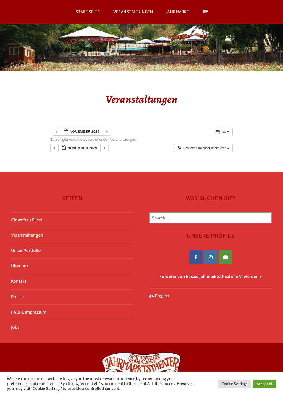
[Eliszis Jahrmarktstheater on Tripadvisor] (225, 257)
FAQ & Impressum (28, 312)
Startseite (87, 11)
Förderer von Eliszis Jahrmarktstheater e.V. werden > (210, 276)
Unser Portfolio (26, 250)
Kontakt (18, 281)
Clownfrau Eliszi (26, 219)
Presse (17, 296)
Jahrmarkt (178, 11)
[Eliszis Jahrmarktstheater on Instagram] (210, 257)
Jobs (15, 327)
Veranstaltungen (133, 11)
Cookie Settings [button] (234, 383)
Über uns (19, 266)
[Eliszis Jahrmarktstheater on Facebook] (196, 257)
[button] (203, 148)
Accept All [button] (265, 383)
